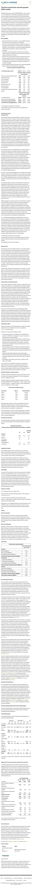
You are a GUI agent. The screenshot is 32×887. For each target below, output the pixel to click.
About (2, 878)
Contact (24, 880)
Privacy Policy (19, 880)
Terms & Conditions (27, 878)
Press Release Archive (8, 878)
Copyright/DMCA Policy (10, 880)
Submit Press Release (18, 878)
